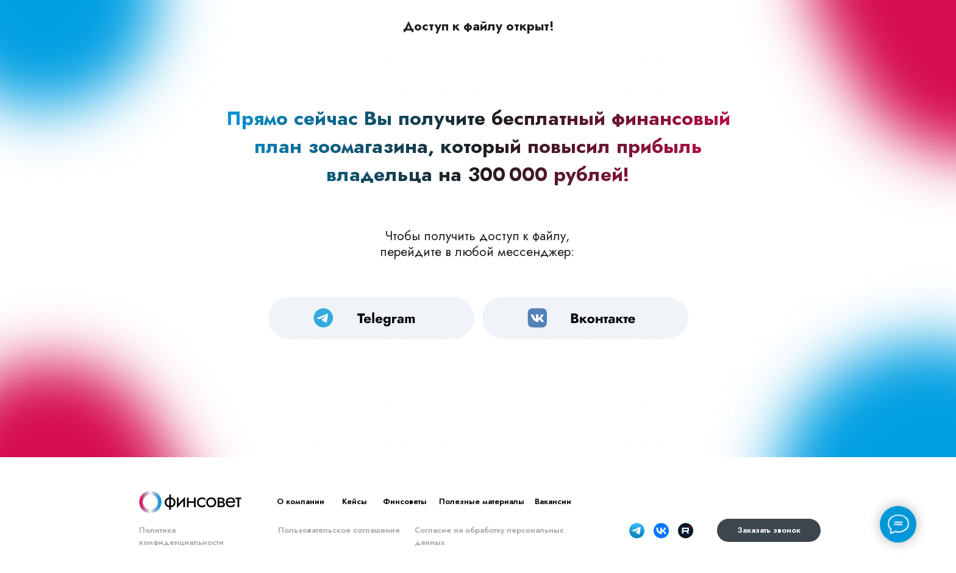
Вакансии (553, 501)
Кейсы (354, 501)
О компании (300, 501)
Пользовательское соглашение (339, 530)
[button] (769, 530)
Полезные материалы (481, 501)
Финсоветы (405, 501)
